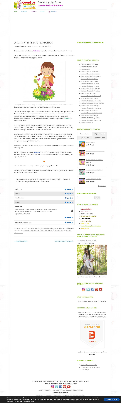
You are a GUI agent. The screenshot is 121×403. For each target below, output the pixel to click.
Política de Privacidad (77, 390)
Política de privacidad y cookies (24, 401)
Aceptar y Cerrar (111, 399)
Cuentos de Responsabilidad (62, 228)
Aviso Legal (56, 390)
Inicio (15, 11)
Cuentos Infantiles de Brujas (89, 98)
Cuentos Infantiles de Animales (90, 74)
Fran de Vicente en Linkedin (86, 243)
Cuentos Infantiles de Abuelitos (90, 71)
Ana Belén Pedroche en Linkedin (87, 240)
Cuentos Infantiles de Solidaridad (91, 96)
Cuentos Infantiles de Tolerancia (90, 88)
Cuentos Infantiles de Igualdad (90, 118)
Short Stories (52, 12)
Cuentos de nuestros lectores (43, 231)
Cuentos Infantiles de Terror (89, 79)
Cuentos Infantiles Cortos (49, 2)
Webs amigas (85, 370)
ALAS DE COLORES (20, 241)
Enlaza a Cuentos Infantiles (89, 365)
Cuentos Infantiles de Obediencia (91, 120)
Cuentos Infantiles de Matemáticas (91, 113)
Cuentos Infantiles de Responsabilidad (92, 103)
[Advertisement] (60, 27)
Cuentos (33, 11)
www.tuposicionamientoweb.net (76, 395)
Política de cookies (65, 390)
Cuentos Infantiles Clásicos (89, 67)
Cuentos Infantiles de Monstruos (91, 76)
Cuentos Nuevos (99, 137)
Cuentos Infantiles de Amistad (90, 86)
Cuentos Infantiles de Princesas (90, 91)
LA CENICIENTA (90, 142)
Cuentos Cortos (85, 69)
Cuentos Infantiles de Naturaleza (91, 101)
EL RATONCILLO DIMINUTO (94, 170)
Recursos (24, 11)
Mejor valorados (99, 134)
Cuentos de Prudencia (46, 228)
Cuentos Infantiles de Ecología (90, 105)
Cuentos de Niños (34, 228)
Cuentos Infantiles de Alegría (89, 115)
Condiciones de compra (44, 390)
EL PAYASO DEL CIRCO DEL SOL (95, 151)
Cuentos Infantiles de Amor (89, 93)
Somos (42, 11)
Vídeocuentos (84, 134)
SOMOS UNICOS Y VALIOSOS (65, 241)
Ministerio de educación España (90, 367)
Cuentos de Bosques (29, 231)
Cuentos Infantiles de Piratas (89, 110)
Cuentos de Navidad (87, 122)
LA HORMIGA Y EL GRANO (93, 179)
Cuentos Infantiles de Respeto (90, 84)
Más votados (85, 137)
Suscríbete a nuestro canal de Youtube (92, 301)
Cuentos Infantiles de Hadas (89, 81)
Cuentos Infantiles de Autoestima (91, 108)
